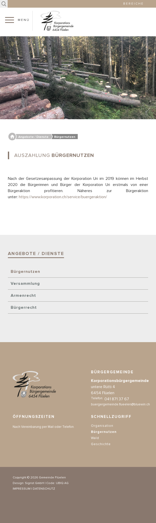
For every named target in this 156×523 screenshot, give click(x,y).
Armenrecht (23, 295)
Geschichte (101, 448)
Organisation (102, 430)
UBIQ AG (62, 483)
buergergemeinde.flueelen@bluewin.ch (120, 408)
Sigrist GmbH (34, 483)
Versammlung (25, 283)
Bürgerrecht (24, 307)
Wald (95, 442)
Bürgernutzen (25, 272)
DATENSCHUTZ (44, 488)
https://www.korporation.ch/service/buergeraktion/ (63, 197)
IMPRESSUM (21, 488)
